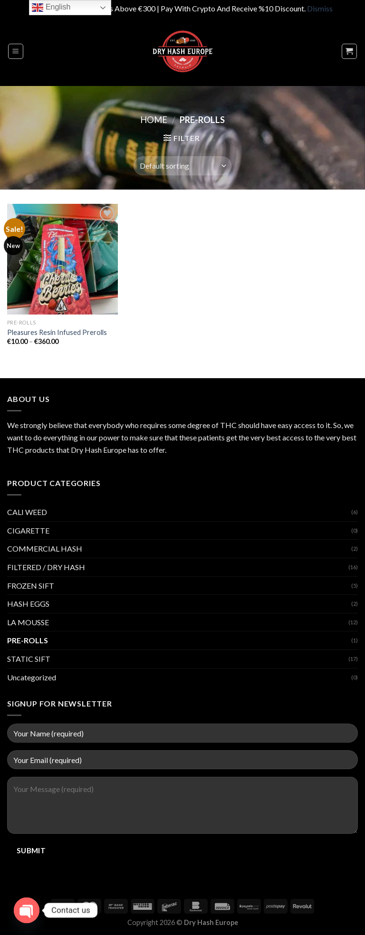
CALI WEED (27, 511)
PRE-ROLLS (27, 640)
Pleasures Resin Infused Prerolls (57, 332)
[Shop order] (182, 165)
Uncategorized (31, 677)
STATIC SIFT (28, 658)
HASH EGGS (28, 603)
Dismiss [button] (320, 8)
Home (153, 119)
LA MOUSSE (28, 622)
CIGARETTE (28, 530)
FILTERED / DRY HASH (46, 567)
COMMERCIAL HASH (44, 548)
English (51, 7)
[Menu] (16, 51)
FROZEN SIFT (30, 585)
